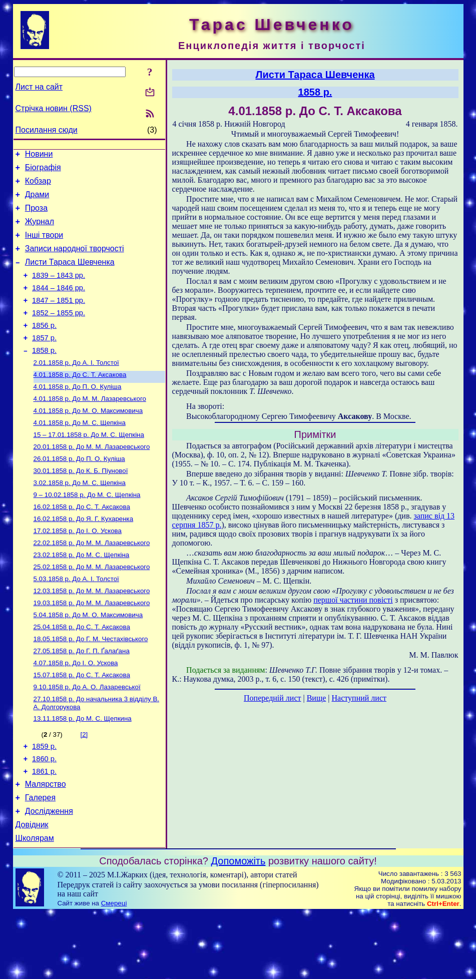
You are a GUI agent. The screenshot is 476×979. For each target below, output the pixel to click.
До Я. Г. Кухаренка (84, 557)
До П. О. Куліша (78, 413)
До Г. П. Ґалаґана (82, 700)
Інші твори (44, 245)
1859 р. (44, 802)
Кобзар (38, 185)
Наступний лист (359, 698)
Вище (316, 698)
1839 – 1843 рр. (58, 290)
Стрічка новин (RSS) (54, 108)
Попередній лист (272, 698)
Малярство (45, 844)
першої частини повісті (352, 600)
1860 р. (44, 816)
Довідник (32, 889)
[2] (84, 788)
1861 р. (44, 830)
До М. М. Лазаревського (90, 426)
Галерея (40, 859)
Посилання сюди (47, 130)
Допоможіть (238, 926)
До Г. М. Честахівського (91, 687)
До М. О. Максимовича (88, 439)
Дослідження (49, 874)
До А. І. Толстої (76, 387)
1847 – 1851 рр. (58, 318)
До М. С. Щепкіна (80, 452)
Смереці (114, 969)
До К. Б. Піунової (81, 505)
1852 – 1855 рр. (58, 332)
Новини (39, 155)
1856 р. (44, 346)
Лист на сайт (39, 87)
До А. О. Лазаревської (87, 739)
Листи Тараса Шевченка (70, 275)
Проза (36, 215)
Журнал (39, 230)
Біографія (43, 170)
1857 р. (44, 360)
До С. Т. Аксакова (80, 400)
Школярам (35, 904)
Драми (37, 200)
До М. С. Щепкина (83, 772)
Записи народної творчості (74, 260)
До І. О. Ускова (78, 570)
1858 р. (44, 374)
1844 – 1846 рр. (58, 304)
